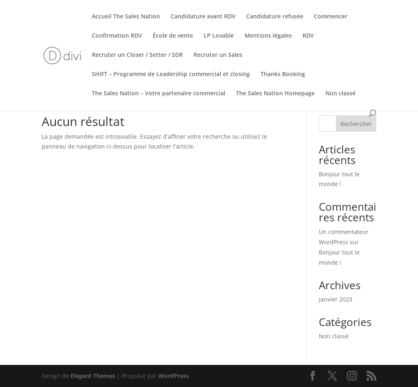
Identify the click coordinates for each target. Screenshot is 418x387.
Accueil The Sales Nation (126, 17)
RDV (308, 36)
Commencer (330, 17)
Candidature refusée (274, 17)
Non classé (340, 93)
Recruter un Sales (217, 55)
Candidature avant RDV (203, 17)
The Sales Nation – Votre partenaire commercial (158, 93)
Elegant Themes (93, 376)
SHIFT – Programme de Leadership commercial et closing (171, 74)
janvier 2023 (335, 299)
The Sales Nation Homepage (275, 93)
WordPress (173, 376)
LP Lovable (219, 36)
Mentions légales (268, 36)
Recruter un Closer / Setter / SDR (137, 55)
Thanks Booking (282, 74)
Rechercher (356, 124)
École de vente (173, 36)
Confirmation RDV (117, 36)
